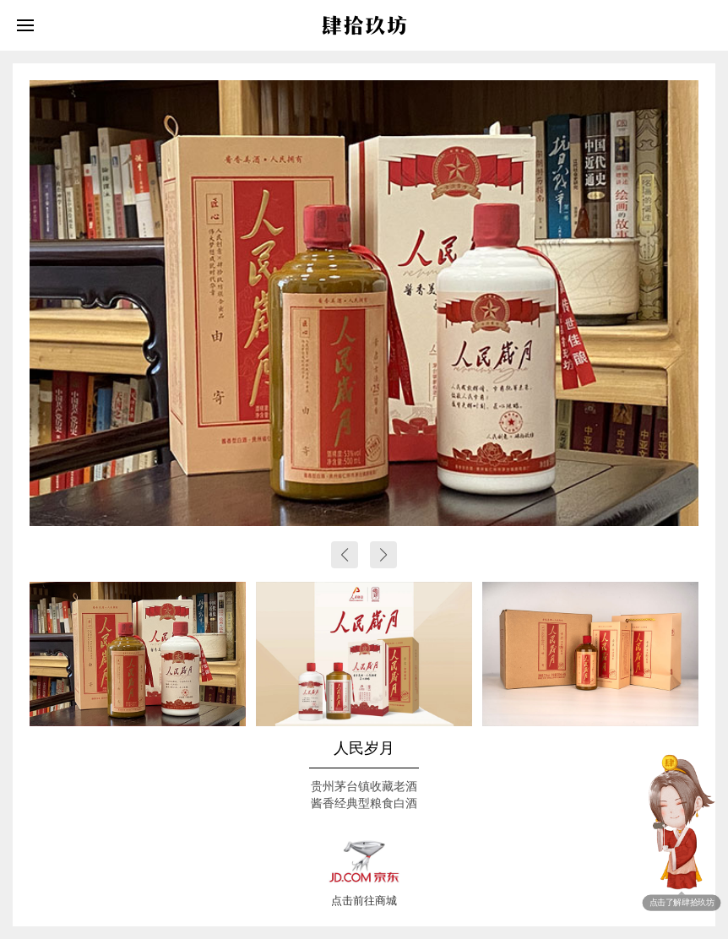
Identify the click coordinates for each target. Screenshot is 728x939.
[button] (344, 554)
